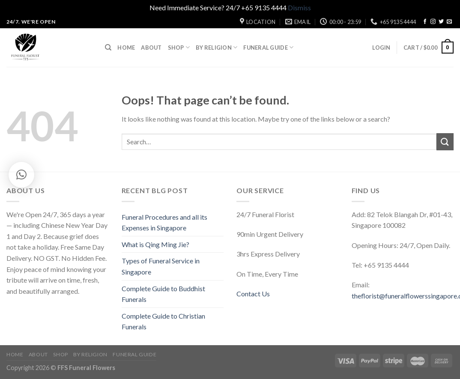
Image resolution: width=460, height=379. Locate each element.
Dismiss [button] (299, 7)
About (151, 47)
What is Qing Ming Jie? (155, 244)
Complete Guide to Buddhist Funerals (163, 294)
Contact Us (253, 293)
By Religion (216, 47)
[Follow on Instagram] (433, 22)
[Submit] (445, 141)
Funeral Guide (268, 47)
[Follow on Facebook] (424, 22)
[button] (21, 175)
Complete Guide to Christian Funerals (163, 321)
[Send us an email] (449, 22)
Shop (179, 47)
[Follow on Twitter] (441, 22)
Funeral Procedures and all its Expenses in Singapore (164, 222)
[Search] (108, 47)
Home (126, 47)
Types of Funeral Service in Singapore (161, 266)
